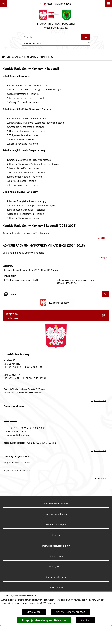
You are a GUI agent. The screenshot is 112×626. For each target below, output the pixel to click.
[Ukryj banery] (105, 294)
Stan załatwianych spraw (56, 503)
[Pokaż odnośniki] (3, 3)
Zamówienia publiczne (56, 514)
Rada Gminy (30, 56)
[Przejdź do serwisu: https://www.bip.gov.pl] (56, 3)
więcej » (102, 237)
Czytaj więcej (34, 611)
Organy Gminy (14, 56)
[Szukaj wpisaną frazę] (85, 37)
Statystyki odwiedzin (56, 577)
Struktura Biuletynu (56, 524)
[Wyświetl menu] (108, 3)
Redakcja (56, 535)
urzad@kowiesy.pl (20, 434)
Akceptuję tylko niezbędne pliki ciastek (44, 620)
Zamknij (85, 620)
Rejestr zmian (56, 556)
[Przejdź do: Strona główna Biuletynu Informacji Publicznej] (3, 56)
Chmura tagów (56, 587)
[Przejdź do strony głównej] (56, 20)
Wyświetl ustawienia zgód (70, 611)
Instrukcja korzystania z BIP (56, 545)
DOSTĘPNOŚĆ (56, 566)
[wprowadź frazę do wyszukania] (51, 37)
